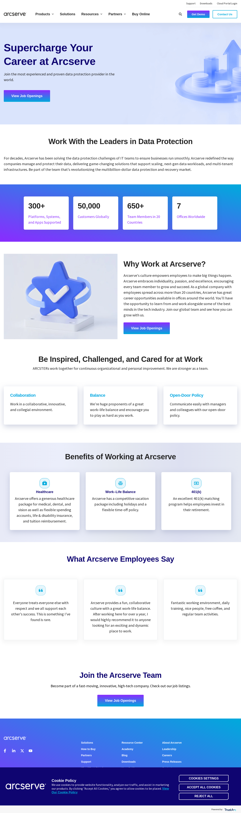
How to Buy (88, 749)
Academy (127, 749)
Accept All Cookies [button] (204, 787)
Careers (167, 755)
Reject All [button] (203, 796)
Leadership (169, 749)
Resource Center (132, 742)
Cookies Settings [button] (204, 778)
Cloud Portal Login (227, 3)
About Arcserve (172, 742)
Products (44, 14)
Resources (91, 14)
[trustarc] (230, 809)
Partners (117, 14)
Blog (124, 755)
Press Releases (172, 761)
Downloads (206, 3)
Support (190, 3)
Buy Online (141, 14)
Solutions (67, 14)
